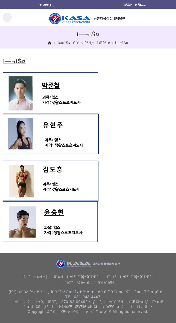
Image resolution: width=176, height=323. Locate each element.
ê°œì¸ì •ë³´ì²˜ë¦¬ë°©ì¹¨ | (77, 276)
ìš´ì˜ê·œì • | (35, 276)
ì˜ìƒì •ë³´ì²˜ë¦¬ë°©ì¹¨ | (130, 276)
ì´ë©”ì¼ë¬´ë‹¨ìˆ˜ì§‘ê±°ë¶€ (87, 282)
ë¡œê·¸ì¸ (47, 4)
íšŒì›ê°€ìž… (134, 4)
